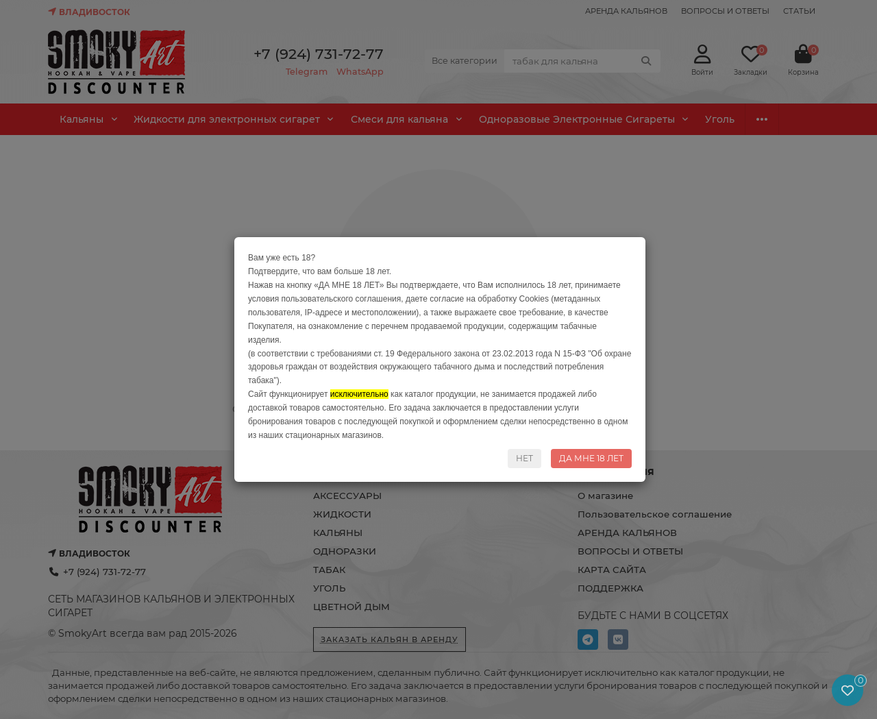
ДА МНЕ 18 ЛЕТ (591, 458)
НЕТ (524, 458)
